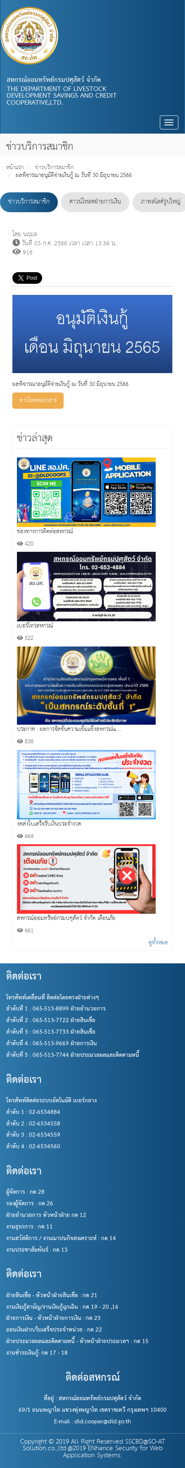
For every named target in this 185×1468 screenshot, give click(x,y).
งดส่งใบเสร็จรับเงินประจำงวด (49, 824)
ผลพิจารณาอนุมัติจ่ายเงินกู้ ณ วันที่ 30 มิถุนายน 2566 (74, 175)
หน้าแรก (15, 167)
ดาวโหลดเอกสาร (38, 400)
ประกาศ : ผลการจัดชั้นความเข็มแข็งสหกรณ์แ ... (69, 729)
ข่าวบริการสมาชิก (54, 167)
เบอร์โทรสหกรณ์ (35, 625)
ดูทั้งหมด (158, 942)
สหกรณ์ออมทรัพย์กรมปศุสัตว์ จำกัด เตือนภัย (66, 918)
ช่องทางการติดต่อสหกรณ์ (45, 531)
